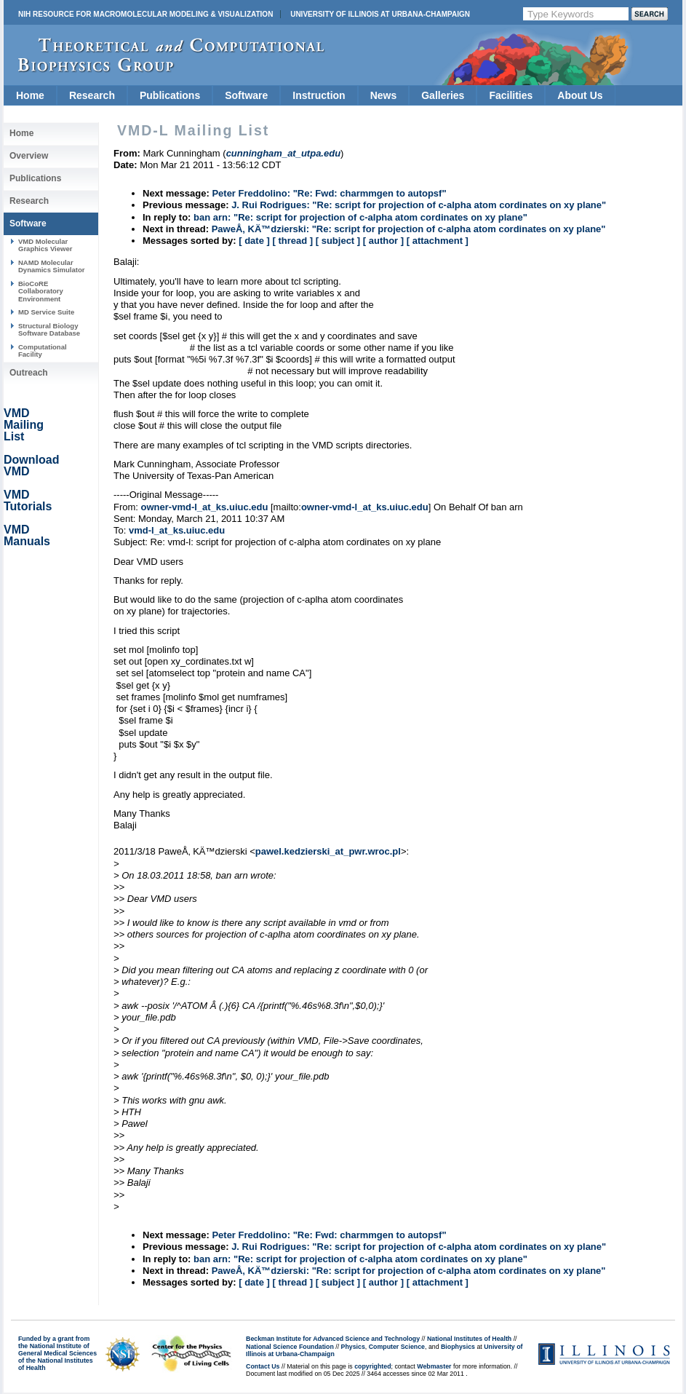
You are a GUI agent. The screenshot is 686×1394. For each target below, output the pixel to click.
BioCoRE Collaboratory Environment (40, 291)
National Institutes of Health (469, 1338)
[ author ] (383, 240)
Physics (353, 1346)
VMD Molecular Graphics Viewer (45, 245)
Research (92, 95)
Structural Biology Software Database (49, 329)
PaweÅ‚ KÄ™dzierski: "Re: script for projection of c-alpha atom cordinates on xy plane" (409, 228)
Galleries (442, 95)
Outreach (28, 373)
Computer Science (397, 1346)
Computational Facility (42, 350)
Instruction (318, 95)
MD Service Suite (46, 312)
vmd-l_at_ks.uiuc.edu (177, 530)
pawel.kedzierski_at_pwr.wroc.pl (328, 851)
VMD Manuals (27, 535)
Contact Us (262, 1366)
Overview (28, 156)
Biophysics (458, 1346)
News (383, 95)
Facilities (511, 95)
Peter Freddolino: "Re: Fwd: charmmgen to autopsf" (329, 193)
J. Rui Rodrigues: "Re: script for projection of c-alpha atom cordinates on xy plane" (418, 204)
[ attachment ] (437, 240)
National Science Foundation (290, 1346)
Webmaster (434, 1366)
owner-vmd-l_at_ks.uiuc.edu (204, 507)
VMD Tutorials (28, 500)
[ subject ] (338, 240)
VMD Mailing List (24, 425)
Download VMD (31, 466)
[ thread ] (292, 240)
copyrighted (372, 1366)
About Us (579, 95)
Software (246, 95)
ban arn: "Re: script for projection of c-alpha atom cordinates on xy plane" (360, 217)
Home (30, 95)
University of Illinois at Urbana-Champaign (380, 14)
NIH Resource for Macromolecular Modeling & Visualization (145, 14)
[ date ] (254, 240)
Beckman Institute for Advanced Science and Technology (333, 1338)
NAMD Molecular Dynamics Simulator (51, 266)
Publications (170, 95)
